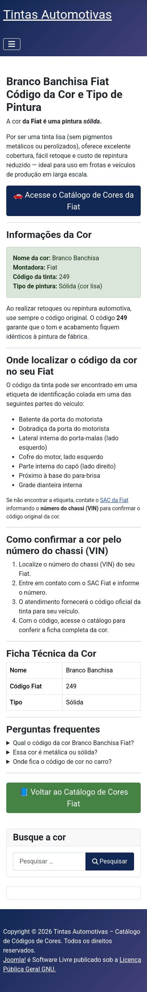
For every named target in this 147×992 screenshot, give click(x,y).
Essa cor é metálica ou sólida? (55, 752)
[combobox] (49, 861)
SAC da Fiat (114, 500)
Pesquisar (109, 861)
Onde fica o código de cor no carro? (62, 761)
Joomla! (14, 959)
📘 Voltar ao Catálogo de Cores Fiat (73, 797)
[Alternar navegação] (11, 44)
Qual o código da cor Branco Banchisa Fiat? (73, 743)
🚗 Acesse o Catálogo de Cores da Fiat (73, 200)
